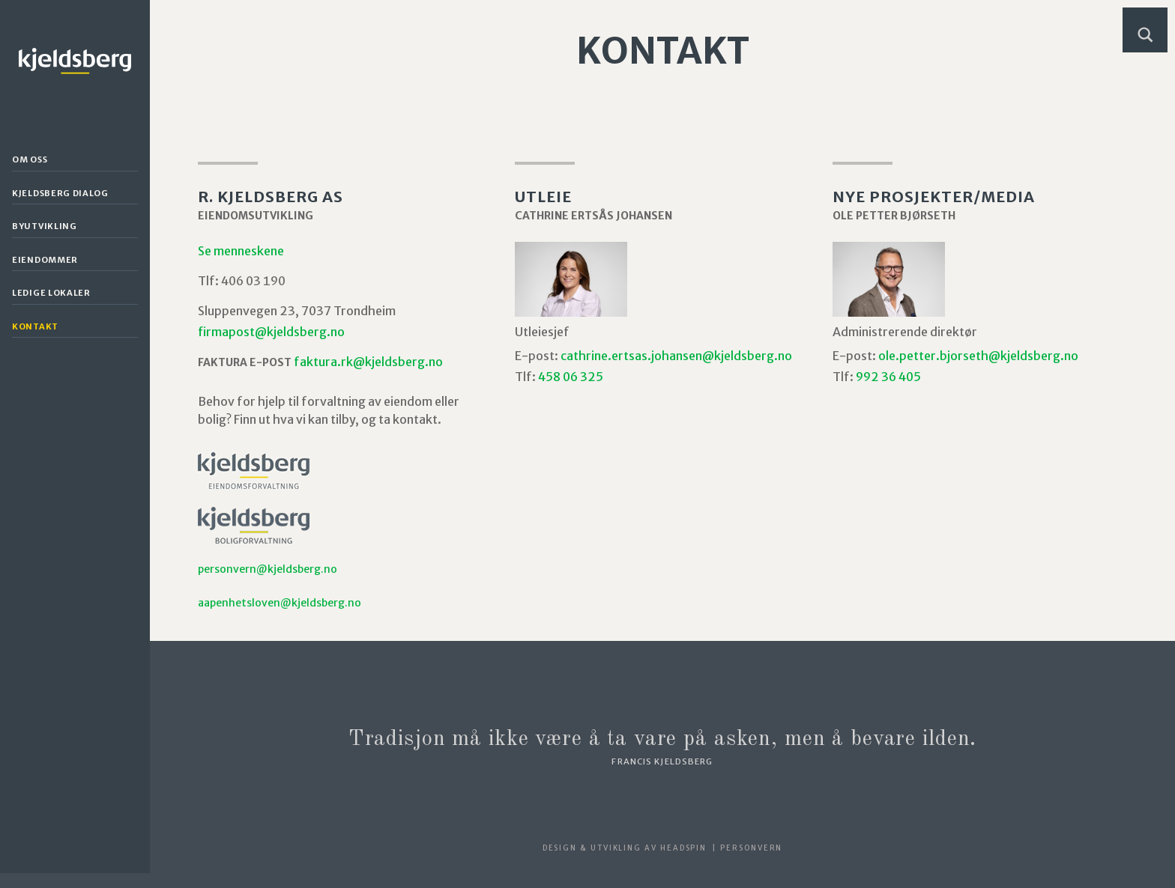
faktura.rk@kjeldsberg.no (368, 361)
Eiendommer (45, 260)
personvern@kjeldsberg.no (267, 569)
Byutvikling (44, 226)
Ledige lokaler (51, 293)
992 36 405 (888, 376)
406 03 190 (253, 280)
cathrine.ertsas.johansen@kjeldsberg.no (676, 355)
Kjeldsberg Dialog (60, 193)
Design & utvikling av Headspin (625, 848)
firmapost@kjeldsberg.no (271, 331)
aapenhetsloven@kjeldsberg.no (279, 602)
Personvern (751, 848)
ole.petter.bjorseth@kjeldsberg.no (978, 355)
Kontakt (35, 326)
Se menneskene (241, 250)
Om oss (29, 159)
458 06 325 (570, 376)
